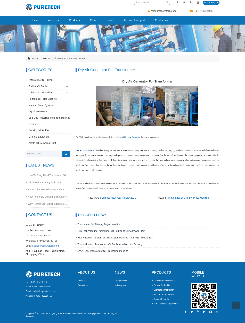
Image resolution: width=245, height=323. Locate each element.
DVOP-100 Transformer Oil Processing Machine (103, 251)
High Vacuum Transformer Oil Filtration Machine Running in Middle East (115, 237)
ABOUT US (86, 272)
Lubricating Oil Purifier (40, 92)
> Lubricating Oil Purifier (163, 290)
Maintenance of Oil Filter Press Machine (188, 197)
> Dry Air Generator (161, 299)
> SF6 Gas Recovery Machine (165, 304)
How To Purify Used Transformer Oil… (48, 175)
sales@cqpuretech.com (163, 11)
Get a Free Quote (211, 2)
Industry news (121, 285)
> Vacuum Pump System (163, 294)
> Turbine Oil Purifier (161, 285)
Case (93, 20)
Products (74, 20)
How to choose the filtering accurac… (47, 189)
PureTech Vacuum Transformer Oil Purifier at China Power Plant (111, 231)
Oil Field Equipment (39, 136)
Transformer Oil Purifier (41, 80)
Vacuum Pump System (41, 105)
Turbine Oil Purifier (38, 86)
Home (34, 20)
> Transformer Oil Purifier (163, 281)
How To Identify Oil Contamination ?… (48, 196)
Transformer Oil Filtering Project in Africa (99, 224)
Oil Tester (34, 124)
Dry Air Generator (38, 111)
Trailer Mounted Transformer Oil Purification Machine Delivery (110, 244)
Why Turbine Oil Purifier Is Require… (47, 203)
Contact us (161, 20)
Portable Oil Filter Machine (43, 98)
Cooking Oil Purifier (39, 130)
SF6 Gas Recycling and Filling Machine (49, 117)
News (110, 20)
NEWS (120, 272)
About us (53, 20)
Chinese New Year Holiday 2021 (119, 197)
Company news (122, 281)
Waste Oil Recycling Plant (42, 143)
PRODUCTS (161, 272)
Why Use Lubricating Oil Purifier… (46, 182)
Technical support (134, 20)
